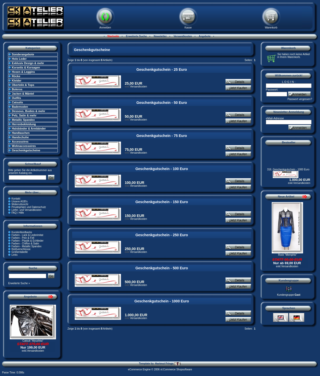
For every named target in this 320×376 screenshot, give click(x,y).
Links (14, 254)
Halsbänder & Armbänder (29, 128)
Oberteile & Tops (23, 84)
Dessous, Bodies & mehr (28, 111)
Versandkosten (182, 36)
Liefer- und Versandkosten (27, 210)
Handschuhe (20, 137)
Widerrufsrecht (20, 204)
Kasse (188, 27)
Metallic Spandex (23, 119)
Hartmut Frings (167, 363)
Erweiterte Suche (136, 36)
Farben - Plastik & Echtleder (28, 240)
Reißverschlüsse (21, 249)
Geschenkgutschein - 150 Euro (161, 202)
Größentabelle (20, 252)
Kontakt (16, 198)
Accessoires (20, 141)
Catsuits (17, 102)
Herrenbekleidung (24, 124)
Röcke (16, 76)
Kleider (16, 80)
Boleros (17, 89)
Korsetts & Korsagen (26, 67)
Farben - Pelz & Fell (23, 237)
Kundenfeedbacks (22, 232)
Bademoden (20, 106)
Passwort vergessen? (299, 99)
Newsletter (160, 36)
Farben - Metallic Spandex (27, 246)
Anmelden (105, 27)
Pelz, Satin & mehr (24, 115)
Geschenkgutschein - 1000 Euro (161, 301)
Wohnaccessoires (24, 145)
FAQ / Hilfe (18, 212)
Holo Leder (19, 58)
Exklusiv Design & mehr (28, 63)
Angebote (204, 36)
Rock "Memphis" (287, 254)
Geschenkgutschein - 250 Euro (161, 235)
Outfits (16, 98)
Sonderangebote (23, 54)
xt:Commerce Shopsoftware (176, 369)
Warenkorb (271, 27)
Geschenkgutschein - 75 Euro (161, 136)
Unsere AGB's (20, 201)
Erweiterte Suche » (19, 283)
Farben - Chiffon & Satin (25, 243)
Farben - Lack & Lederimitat (27, 235)
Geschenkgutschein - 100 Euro (161, 169)
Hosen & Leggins (23, 71)
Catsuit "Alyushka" (32, 340)
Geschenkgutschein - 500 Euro (161, 268)
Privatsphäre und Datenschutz (29, 207)
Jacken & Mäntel (23, 93)
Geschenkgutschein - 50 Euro (161, 103)
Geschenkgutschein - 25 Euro (161, 69)
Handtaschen (21, 132)
